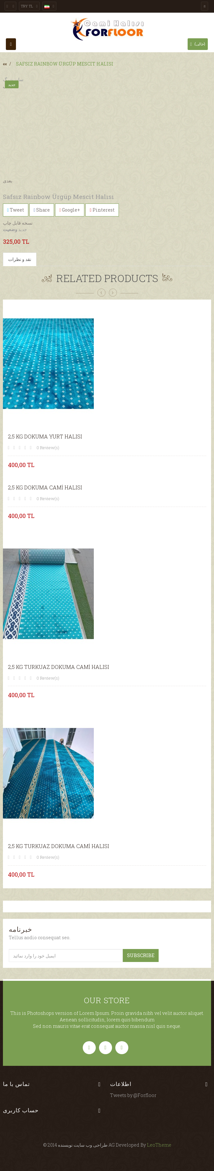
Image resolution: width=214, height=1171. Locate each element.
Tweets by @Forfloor (133, 1095)
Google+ (69, 210)
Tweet (15, 210)
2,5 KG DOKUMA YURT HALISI (45, 436)
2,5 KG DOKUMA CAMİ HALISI (45, 487)
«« (5, 64)
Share (42, 210)
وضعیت (10, 229)
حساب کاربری (21, 1110)
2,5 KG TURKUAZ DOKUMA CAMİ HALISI (58, 667)
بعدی (7, 181)
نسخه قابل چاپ (18, 223)
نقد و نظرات (19, 259)
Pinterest (102, 210)
